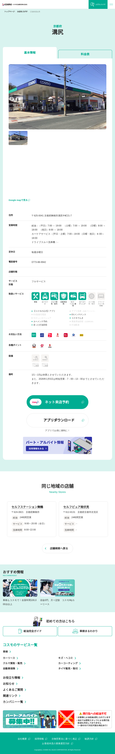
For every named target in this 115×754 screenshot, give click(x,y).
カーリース (11, 658)
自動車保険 (11, 668)
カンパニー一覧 (15, 702)
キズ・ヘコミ (67, 658)
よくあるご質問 (15, 689)
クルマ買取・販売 (15, 663)
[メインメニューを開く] (111, 4)
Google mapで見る (19, 200)
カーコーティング (70, 663)
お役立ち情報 (13, 677)
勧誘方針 (91, 739)
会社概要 (24, 739)
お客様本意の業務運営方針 (57, 743)
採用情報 (41, 739)
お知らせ (11, 683)
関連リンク (12, 695)
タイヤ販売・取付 (70, 668)
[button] (18, 138)
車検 (7, 651)
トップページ (9, 12)
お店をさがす (22, 12)
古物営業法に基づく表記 (66, 739)
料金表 (85, 54)
